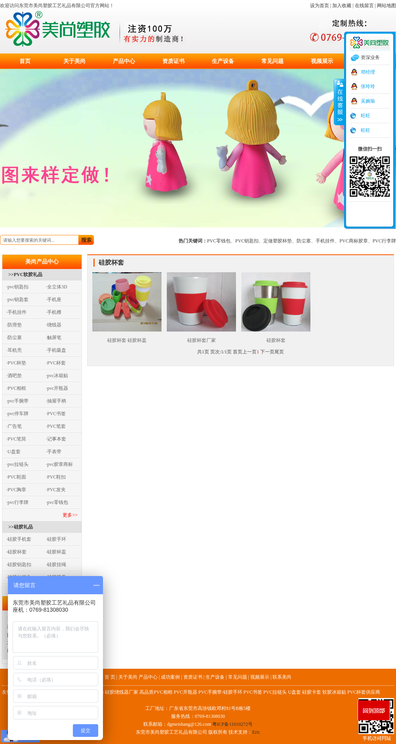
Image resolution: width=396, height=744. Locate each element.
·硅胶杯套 (16, 552)
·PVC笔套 (56, 426)
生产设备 (223, 61)
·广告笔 (14, 426)
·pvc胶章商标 (59, 464)
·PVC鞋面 (16, 477)
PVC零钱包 (218, 241)
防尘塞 (304, 241)
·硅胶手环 (56, 539)
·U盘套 (13, 451)
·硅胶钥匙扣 (18, 564)
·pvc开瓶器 (57, 388)
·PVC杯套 (56, 363)
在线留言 (364, 5)
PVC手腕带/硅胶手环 (220, 692)
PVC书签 (253, 692)
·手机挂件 (16, 312)
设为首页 (319, 5)
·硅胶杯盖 (56, 552)
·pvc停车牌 (17, 413)
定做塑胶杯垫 (277, 241)
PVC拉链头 (275, 692)
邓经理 (368, 72)
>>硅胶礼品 (20, 527)
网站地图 (386, 5)
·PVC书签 (56, 413)
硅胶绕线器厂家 (121, 692)
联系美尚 (281, 677)
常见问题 (272, 61)
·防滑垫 (14, 325)
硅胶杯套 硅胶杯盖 (126, 337)
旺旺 (365, 115)
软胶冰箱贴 (334, 692)
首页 (24, 61)
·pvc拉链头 (17, 464)
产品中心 (124, 61)
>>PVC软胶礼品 (25, 274)
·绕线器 (53, 325)
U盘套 (294, 692)
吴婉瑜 (368, 101)
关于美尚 (74, 61)
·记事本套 (56, 439)
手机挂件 (325, 241)
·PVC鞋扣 (56, 477)
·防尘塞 (14, 337)
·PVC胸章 (16, 489)
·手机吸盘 (56, 350)
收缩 (339, 101)
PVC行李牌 (384, 241)
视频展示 (322, 61)
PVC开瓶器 (185, 692)
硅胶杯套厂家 (201, 337)
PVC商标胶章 (353, 241)
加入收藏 (341, 5)
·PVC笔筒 (16, 439)
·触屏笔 (53, 337)
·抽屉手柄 (56, 401)
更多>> (70, 515)
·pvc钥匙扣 (17, 287)
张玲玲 (368, 86)
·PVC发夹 (56, 489)
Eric (256, 732)
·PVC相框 (16, 388)
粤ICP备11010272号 (232, 724)
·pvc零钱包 (57, 502)
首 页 (110, 677)
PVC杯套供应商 (363, 692)
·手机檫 (53, 312)
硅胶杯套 (275, 337)
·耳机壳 (14, 350)
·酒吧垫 (14, 375)
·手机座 (53, 299)
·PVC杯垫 (16, 363)
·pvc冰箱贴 (57, 375)
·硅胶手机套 (18, 539)
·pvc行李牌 (17, 502)
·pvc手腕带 (17, 401)
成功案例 (170, 677)
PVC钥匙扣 (247, 241)
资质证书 (173, 61)
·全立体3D (56, 287)
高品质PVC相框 (155, 692)
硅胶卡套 (311, 692)
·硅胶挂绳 (56, 564)
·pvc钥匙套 (17, 299)
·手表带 (53, 451)
